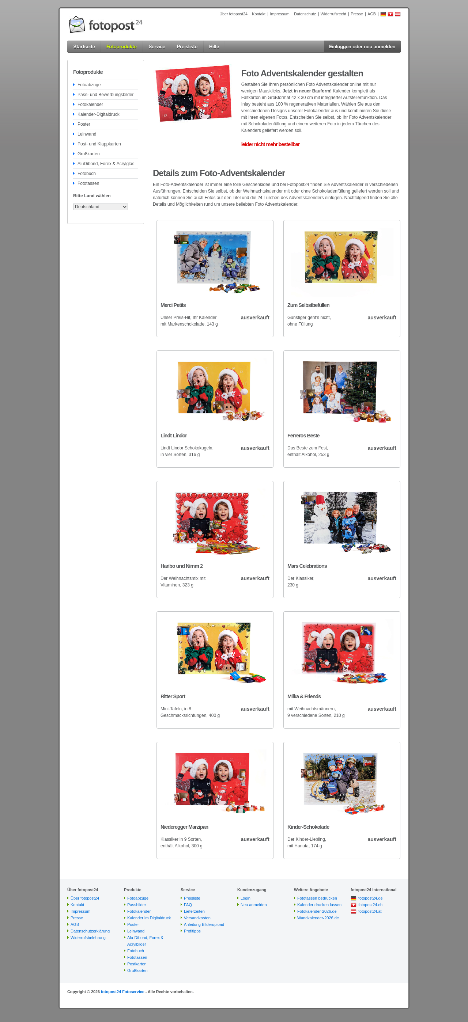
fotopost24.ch (370, 905)
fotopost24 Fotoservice (122, 991)
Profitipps (192, 931)
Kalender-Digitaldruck (99, 114)
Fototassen (88, 183)
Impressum (279, 14)
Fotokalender (90, 104)
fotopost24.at (370, 911)
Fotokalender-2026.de (317, 911)
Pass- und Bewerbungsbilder (105, 94)
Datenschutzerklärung (90, 931)
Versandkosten (197, 918)
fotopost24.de (370, 898)
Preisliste (192, 898)
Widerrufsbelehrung (88, 937)
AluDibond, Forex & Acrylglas (106, 163)
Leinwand (87, 134)
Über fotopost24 (233, 14)
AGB (371, 14)
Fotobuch (87, 173)
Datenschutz (305, 14)
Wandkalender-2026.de (318, 918)
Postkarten (137, 964)
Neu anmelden (254, 905)
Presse (357, 14)
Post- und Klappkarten (99, 144)
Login (245, 898)
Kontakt (258, 14)
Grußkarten (89, 153)
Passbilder (136, 905)
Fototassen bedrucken (317, 898)
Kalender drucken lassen (319, 905)
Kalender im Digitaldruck (149, 918)
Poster (84, 124)
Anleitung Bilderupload (204, 924)
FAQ (188, 905)
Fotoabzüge (89, 84)
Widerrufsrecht (333, 14)
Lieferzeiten (194, 911)
